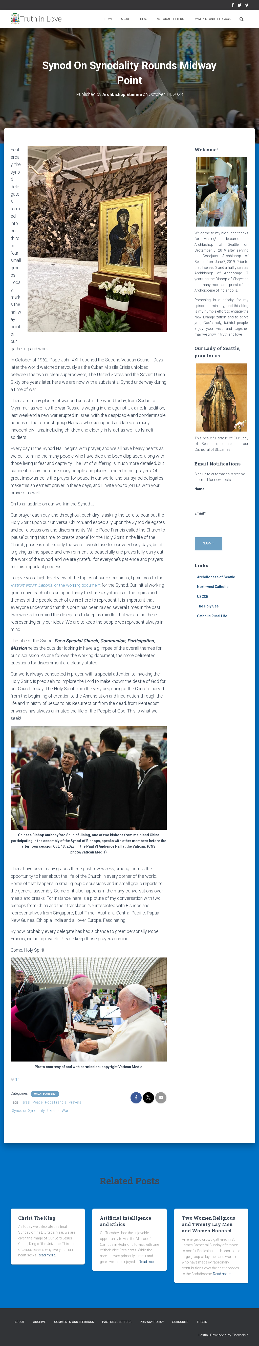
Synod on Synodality (28, 1110)
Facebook (233, 6)
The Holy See (208, 606)
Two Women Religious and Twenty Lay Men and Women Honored (208, 1224)
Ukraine (53, 1110)
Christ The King (36, 1218)
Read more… (47, 1255)
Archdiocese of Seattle (216, 577)
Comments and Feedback (211, 19)
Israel (25, 1102)
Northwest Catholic (212, 587)
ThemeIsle (240, 1335)
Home (108, 19)
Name (215, 494)
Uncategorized (45, 1093)
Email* (215, 518)
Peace (37, 1102)
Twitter (240, 6)
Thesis (143, 19)
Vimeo (246, 6)
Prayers (75, 1102)
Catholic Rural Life (212, 616)
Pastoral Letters (170, 19)
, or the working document (58, 585)
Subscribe (180, 1321)
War (65, 1110)
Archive (39, 1321)
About (126, 19)
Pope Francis (55, 1102)
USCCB (202, 596)
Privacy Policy (152, 1321)
